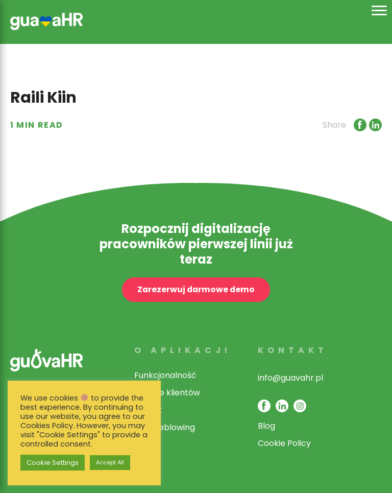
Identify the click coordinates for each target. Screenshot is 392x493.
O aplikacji (182, 350)
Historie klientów (167, 392)
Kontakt (293, 350)
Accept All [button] (110, 462)
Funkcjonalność (165, 375)
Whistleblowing (164, 427)
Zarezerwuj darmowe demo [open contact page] (196, 289)
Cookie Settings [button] (53, 462)
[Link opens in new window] (358, 125)
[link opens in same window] (46, 20)
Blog (266, 426)
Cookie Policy (284, 443)
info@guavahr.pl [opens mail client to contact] (290, 378)
